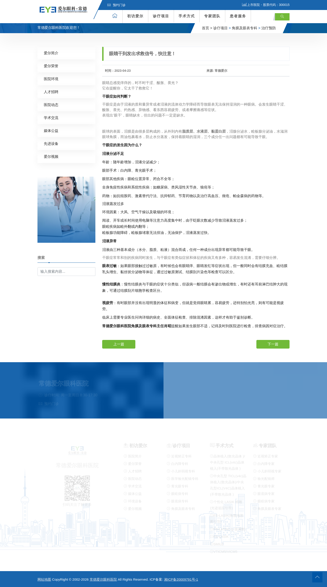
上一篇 (118, 344)
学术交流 (51, 117)
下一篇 (273, 344)
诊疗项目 (161, 16)
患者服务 (238, 16)
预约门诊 (116, 5)
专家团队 (212, 16)
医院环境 (51, 79)
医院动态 (51, 105)
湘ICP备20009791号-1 (181, 579)
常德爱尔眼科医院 (103, 579)
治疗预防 (268, 28)
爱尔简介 (51, 53)
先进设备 (51, 143)
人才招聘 (51, 92)
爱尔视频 (51, 156)
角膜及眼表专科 (244, 28)
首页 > (207, 28)
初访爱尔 (135, 16)
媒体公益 (51, 130)
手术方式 (186, 16)
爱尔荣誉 (51, 66)
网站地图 (44, 579)
